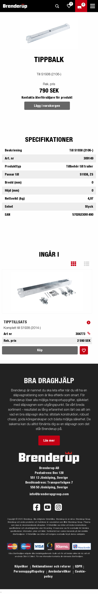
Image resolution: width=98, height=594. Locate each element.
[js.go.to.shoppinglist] (69, 6)
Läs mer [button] (49, 440)
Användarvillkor (60, 571)
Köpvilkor (21, 566)
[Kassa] (81, 6)
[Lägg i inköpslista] (84, 350)
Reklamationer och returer (52, 566)
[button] (76, 263)
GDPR (78, 566)
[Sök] (57, 6)
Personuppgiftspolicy (29, 571)
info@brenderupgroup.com (49, 494)
